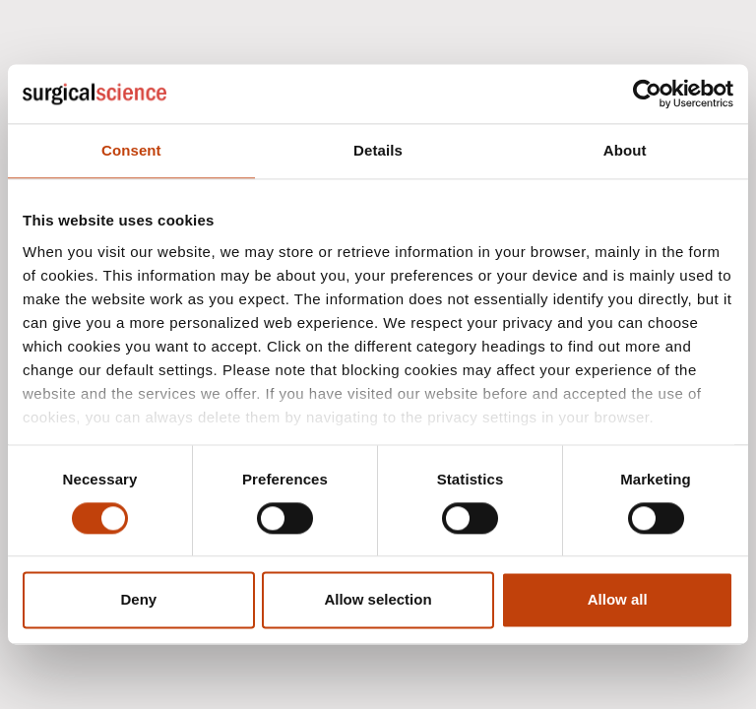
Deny (138, 600)
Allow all (618, 600)
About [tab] (625, 150)
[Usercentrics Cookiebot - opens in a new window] (647, 93)
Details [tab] (378, 150)
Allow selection (377, 600)
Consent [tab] (131, 150)
